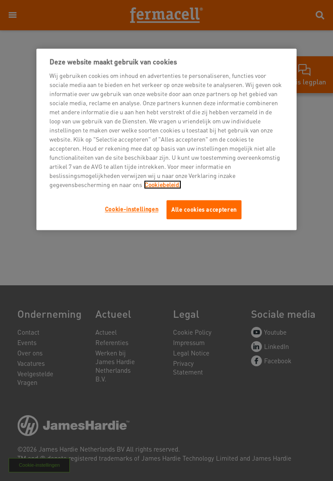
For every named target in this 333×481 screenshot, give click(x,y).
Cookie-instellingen (131, 209)
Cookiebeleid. (162, 184)
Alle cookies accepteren (204, 209)
